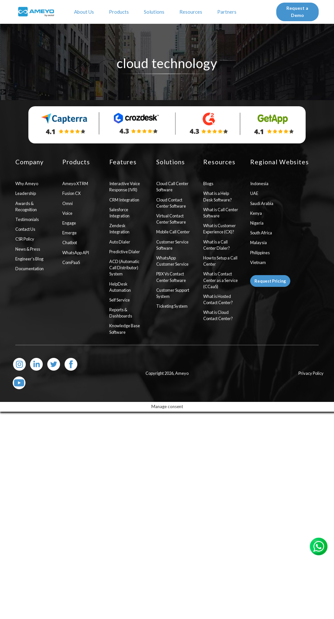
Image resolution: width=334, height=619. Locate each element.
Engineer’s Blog (29, 258)
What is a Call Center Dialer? (216, 245)
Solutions (155, 12)
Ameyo (182, 373)
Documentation (29, 268)
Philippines (260, 252)
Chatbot (69, 242)
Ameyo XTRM (75, 183)
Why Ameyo (26, 183)
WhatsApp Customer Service (172, 261)
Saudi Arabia (261, 203)
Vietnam (258, 262)
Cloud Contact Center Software (171, 203)
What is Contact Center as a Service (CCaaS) (220, 280)
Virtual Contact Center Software (171, 219)
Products (120, 12)
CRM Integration (124, 199)
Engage (69, 223)
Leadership (25, 193)
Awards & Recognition (26, 206)
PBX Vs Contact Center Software (171, 277)
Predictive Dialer (124, 251)
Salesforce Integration (119, 212)
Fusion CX (71, 193)
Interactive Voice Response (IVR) (124, 186)
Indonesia (259, 183)
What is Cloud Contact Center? (218, 315)
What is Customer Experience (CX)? (219, 228)
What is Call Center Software (220, 212)
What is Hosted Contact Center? (218, 299)
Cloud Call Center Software (172, 186)
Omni (67, 203)
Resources (191, 12)
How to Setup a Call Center (220, 261)
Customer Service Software (172, 245)
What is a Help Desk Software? (217, 196)
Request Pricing (270, 281)
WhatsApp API (75, 252)
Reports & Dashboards (120, 312)
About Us (85, 12)
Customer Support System (172, 293)
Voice (67, 213)
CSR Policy (24, 239)
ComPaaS (71, 262)
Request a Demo (297, 11)
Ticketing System (172, 306)
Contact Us (25, 229)
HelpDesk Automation (120, 287)
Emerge (69, 232)
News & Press (27, 249)
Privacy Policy (311, 373)
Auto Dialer (119, 241)
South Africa (261, 232)
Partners (227, 12)
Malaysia (258, 242)
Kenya (256, 213)
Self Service (119, 299)
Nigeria (257, 223)
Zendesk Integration (119, 228)
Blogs (208, 183)
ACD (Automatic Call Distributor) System (124, 267)
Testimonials (27, 219)
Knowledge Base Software (124, 328)
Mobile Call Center (173, 231)
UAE (254, 193)
